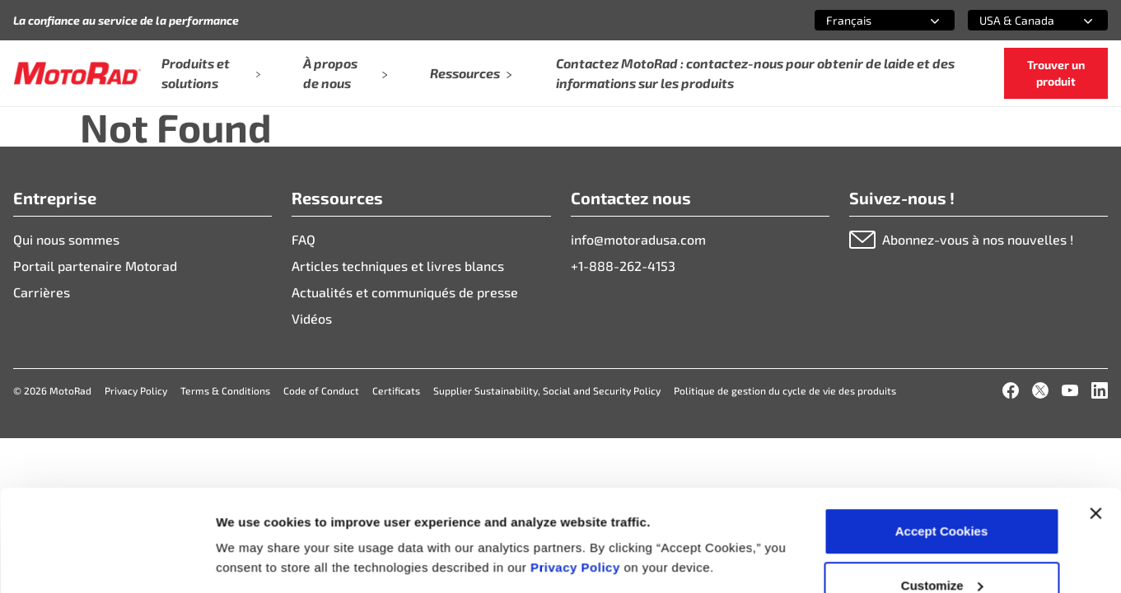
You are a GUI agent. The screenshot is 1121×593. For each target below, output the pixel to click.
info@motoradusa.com (638, 239)
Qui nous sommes (66, 239)
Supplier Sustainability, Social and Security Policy (547, 390)
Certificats (396, 390)
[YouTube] (1070, 390)
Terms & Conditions (225, 390)
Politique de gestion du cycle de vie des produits (785, 390)
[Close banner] (1095, 423)
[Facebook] (1010, 390)
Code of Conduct (321, 390)
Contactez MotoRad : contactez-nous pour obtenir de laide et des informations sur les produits (755, 73)
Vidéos (312, 318)
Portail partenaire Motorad (95, 265)
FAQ (303, 239)
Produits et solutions (211, 73)
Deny (942, 549)
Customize (942, 495)
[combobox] (865, 20)
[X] (1040, 390)
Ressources (471, 73)
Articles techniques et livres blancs (398, 265)
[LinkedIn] (1099, 390)
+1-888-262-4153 (623, 265)
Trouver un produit (1056, 73)
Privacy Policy (577, 477)
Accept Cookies (941, 441)
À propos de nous (344, 73)
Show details (254, 523)
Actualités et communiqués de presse (405, 292)
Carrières (41, 292)
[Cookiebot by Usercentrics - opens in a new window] (107, 561)
